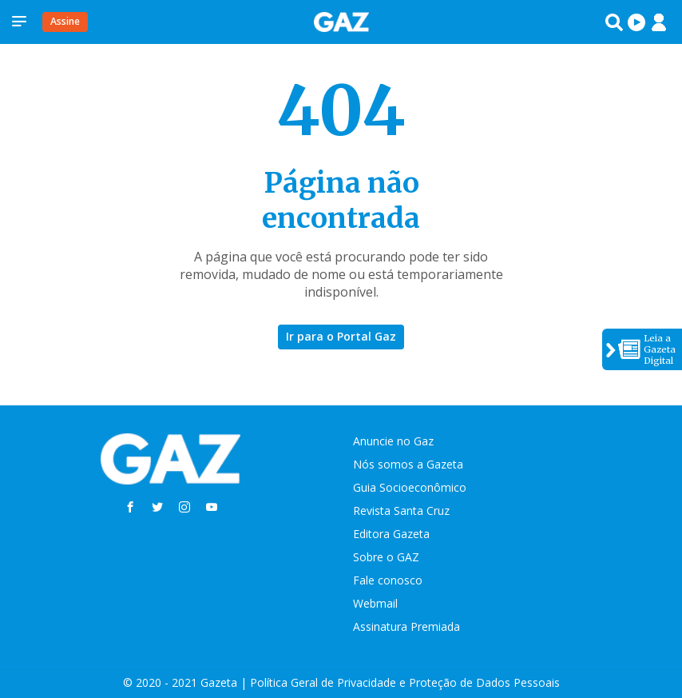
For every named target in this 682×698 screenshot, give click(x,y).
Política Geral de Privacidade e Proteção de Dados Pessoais (405, 682)
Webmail (375, 603)
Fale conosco (387, 580)
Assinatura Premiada (406, 626)
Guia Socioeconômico (409, 487)
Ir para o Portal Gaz (341, 336)
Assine (65, 21)
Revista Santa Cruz (401, 510)
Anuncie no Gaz (393, 441)
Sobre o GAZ (386, 556)
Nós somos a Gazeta (408, 464)
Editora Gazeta (391, 533)
